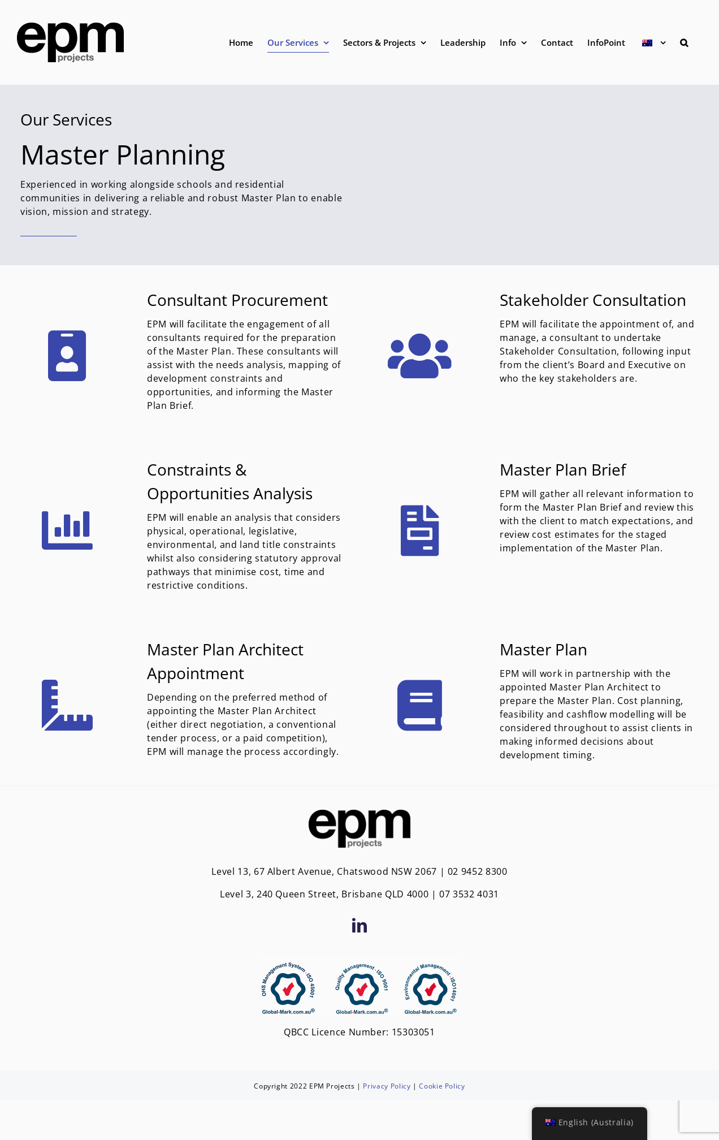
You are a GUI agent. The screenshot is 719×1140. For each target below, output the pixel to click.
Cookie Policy (442, 1086)
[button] (684, 42)
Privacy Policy (386, 1086)
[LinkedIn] (359, 925)
